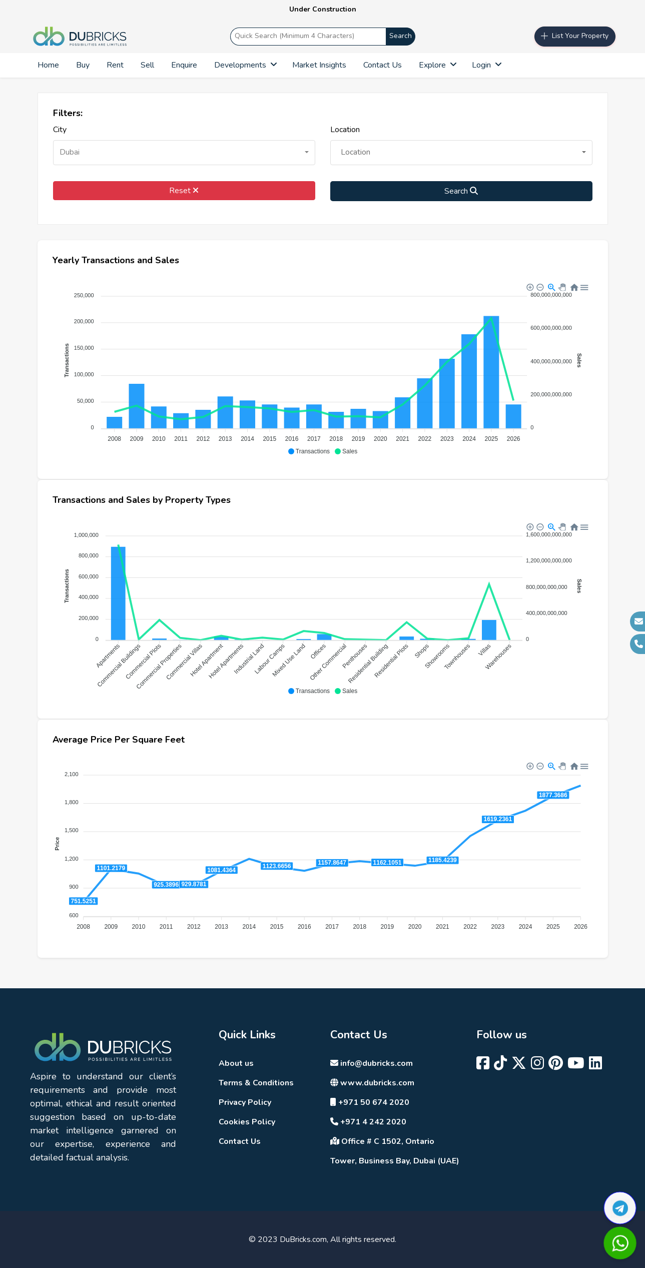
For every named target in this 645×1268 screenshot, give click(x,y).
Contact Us (240, 1141)
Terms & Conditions (256, 1082)
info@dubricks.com (371, 1063)
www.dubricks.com (372, 1082)
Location (345, 129)
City (60, 129)
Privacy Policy (245, 1102)
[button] (184, 152)
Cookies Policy (247, 1121)
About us (236, 1063)
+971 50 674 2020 (369, 1102)
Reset (184, 190)
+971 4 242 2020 (368, 1121)
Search (400, 36)
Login (486, 65)
